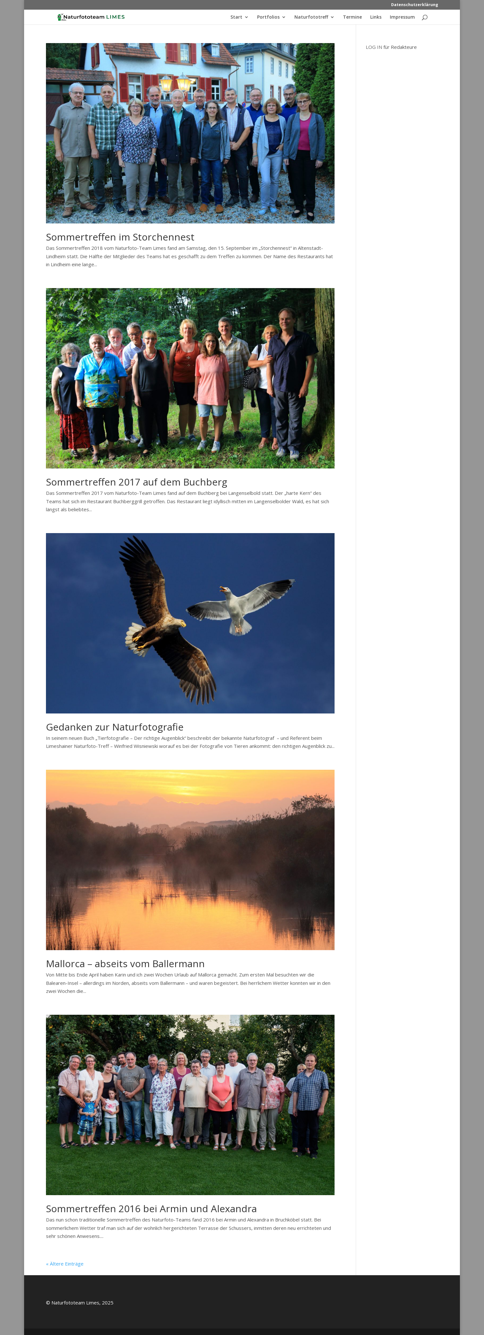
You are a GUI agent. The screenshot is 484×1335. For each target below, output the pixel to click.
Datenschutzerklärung (414, 5)
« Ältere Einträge (65, 1263)
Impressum (402, 17)
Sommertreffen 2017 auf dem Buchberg (136, 481)
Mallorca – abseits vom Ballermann (125, 963)
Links (375, 17)
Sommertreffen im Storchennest (120, 236)
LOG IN (374, 47)
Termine (352, 17)
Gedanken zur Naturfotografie (115, 726)
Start (236, 17)
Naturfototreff (311, 17)
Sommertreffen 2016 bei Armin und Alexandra (151, 1208)
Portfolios (268, 17)
